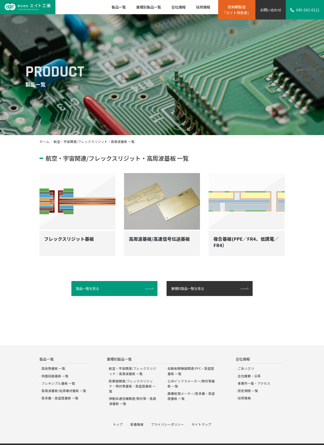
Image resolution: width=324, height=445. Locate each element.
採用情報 (244, 387)
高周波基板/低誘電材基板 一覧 (64, 380)
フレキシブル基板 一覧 (58, 372)
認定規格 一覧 (248, 380)
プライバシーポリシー (167, 413)
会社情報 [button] (178, 7)
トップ (118, 413)
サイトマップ (201, 413)
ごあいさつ (246, 357)
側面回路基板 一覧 (55, 365)
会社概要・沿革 (249, 365)
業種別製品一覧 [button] (148, 7)
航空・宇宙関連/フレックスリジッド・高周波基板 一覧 (132, 360)
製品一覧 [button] (119, 7)
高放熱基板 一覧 (53, 357)
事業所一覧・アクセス (254, 372)
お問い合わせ (270, 9)
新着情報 (137, 413)
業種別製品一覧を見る (189, 292)
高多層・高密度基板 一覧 (60, 387)
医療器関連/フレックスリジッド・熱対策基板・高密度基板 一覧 (132, 375)
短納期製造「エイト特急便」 (236, 9)
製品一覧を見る (88, 292)
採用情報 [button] (203, 7)
